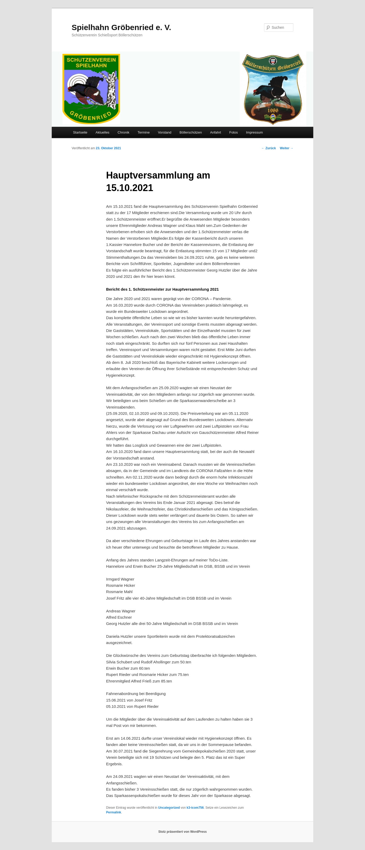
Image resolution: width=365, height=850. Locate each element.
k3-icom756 (195, 807)
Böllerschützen (191, 132)
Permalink (113, 812)
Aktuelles (103, 132)
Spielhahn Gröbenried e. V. (121, 27)
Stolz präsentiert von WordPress (182, 832)
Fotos (233, 132)
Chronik (123, 132)
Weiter (286, 148)
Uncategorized (169, 807)
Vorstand (164, 132)
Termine (144, 132)
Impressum (254, 132)
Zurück (268, 148)
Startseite (80, 132)
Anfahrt (215, 132)
